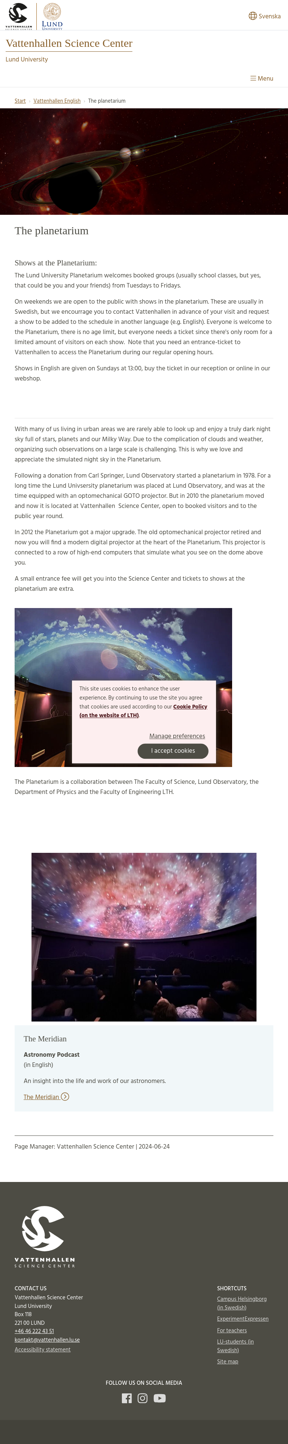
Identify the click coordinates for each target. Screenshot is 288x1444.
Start (20, 101)
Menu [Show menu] (261, 79)
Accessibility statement (42, 1349)
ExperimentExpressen (242, 1319)
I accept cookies (173, 751)
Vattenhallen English (57, 101)
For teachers (232, 1330)
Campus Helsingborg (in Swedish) (242, 1303)
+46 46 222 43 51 (34, 1331)
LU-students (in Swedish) (235, 1346)
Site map (227, 1361)
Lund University (27, 60)
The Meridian (46, 1097)
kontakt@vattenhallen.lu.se (47, 1340)
